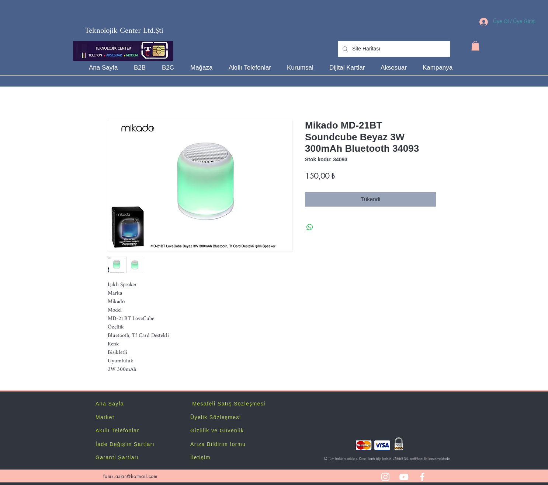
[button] (475, 45)
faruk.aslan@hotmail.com (130, 476)
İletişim (200, 457)
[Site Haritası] (393, 49)
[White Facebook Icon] (422, 476)
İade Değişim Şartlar (124, 444)
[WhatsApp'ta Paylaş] (309, 227)
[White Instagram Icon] (385, 476)
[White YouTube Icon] (403, 476)
